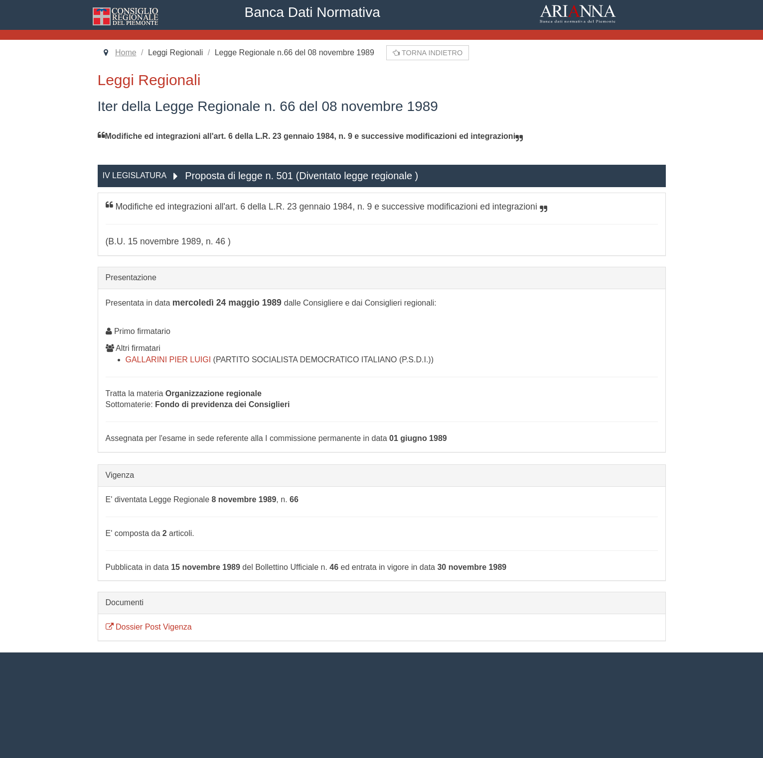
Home (126, 52)
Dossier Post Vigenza (149, 627)
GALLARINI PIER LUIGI (169, 359)
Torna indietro (427, 53)
